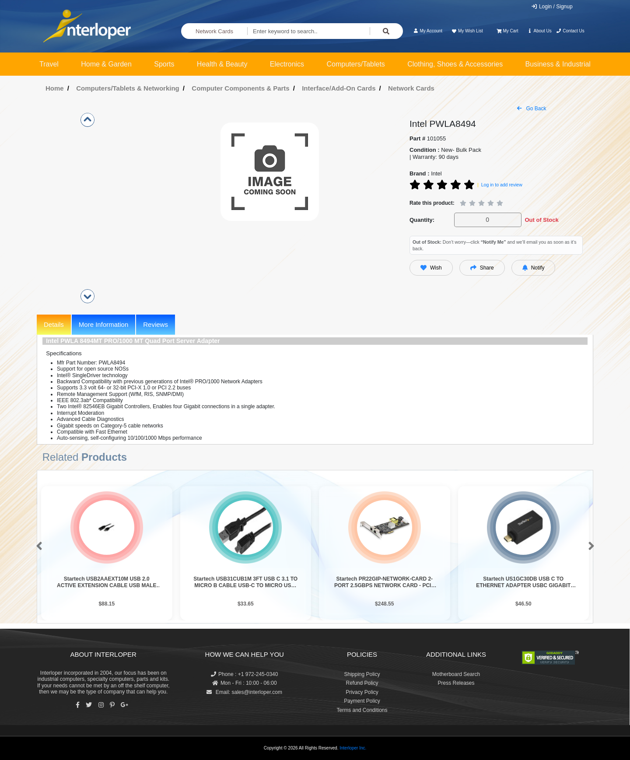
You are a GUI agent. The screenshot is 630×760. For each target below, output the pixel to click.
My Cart (507, 30)
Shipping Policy (362, 674)
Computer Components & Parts (240, 88)
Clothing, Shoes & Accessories (455, 64)
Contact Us (570, 30)
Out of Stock (541, 220)
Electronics (287, 64)
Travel (49, 64)
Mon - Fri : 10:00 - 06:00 (244, 683)
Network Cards (214, 31)
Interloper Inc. (353, 748)
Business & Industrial (558, 64)
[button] (37, 546)
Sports (164, 64)
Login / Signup (552, 7)
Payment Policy (362, 701)
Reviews (155, 324)
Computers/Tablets (355, 64)
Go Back (531, 108)
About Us (539, 30)
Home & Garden (106, 64)
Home (55, 88)
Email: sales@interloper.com (244, 692)
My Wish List (467, 30)
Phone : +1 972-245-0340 (244, 674)
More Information (103, 324)
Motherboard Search (456, 674)
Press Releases (456, 683)
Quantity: (422, 220)
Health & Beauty (222, 64)
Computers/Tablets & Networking (127, 88)
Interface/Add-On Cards (338, 88)
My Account (427, 30)
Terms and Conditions (361, 710)
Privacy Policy (362, 692)
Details (54, 324)
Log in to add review (501, 184)
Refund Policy (362, 683)
